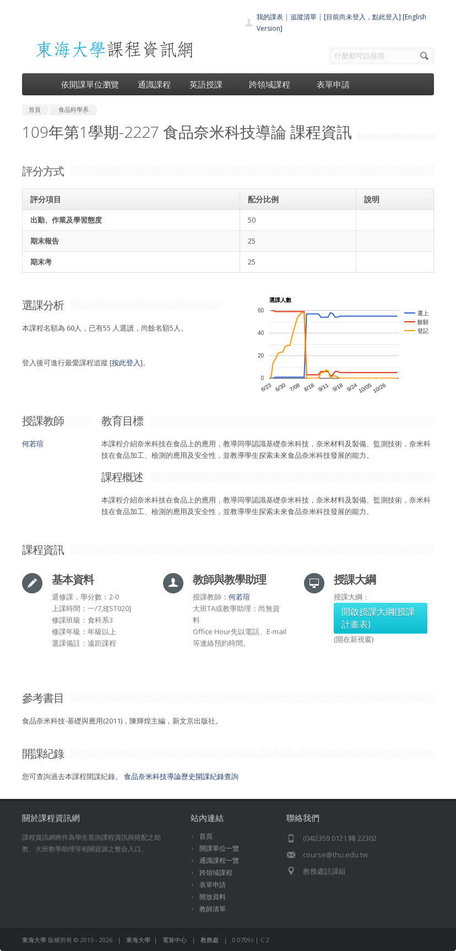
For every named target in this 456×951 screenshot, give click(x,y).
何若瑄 (33, 444)
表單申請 (333, 84)
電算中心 (174, 940)
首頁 (206, 836)
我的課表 (270, 16)
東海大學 (34, 940)
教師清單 (212, 909)
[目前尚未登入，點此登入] (362, 16)
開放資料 (212, 896)
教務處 (209, 940)
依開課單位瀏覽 (90, 84)
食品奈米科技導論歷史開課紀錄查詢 (181, 776)
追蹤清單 (303, 16)
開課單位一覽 (219, 848)
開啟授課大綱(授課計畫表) (378, 618)
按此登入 (126, 363)
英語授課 (209, 84)
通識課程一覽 (219, 860)
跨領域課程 (273, 84)
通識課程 (154, 84)
